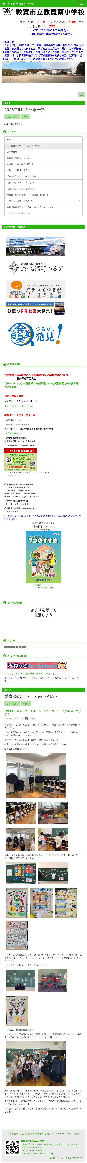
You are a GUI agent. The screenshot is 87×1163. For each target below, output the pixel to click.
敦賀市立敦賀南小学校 (21, 3)
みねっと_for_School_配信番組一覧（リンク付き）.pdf (30, 673)
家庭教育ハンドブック (43, 585)
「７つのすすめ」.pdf (43, 588)
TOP (7, 1133)
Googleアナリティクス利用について (65, 1158)
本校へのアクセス (63, 1133)
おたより (49, 1133)
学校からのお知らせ (21, 1133)
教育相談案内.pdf (14, 433)
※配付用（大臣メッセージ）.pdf (18, 406)
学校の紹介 (37, 1133)
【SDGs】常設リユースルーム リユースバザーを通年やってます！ (42, 713)
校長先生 (30, 718)
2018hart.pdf (13, 475)
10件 (25, 117)
